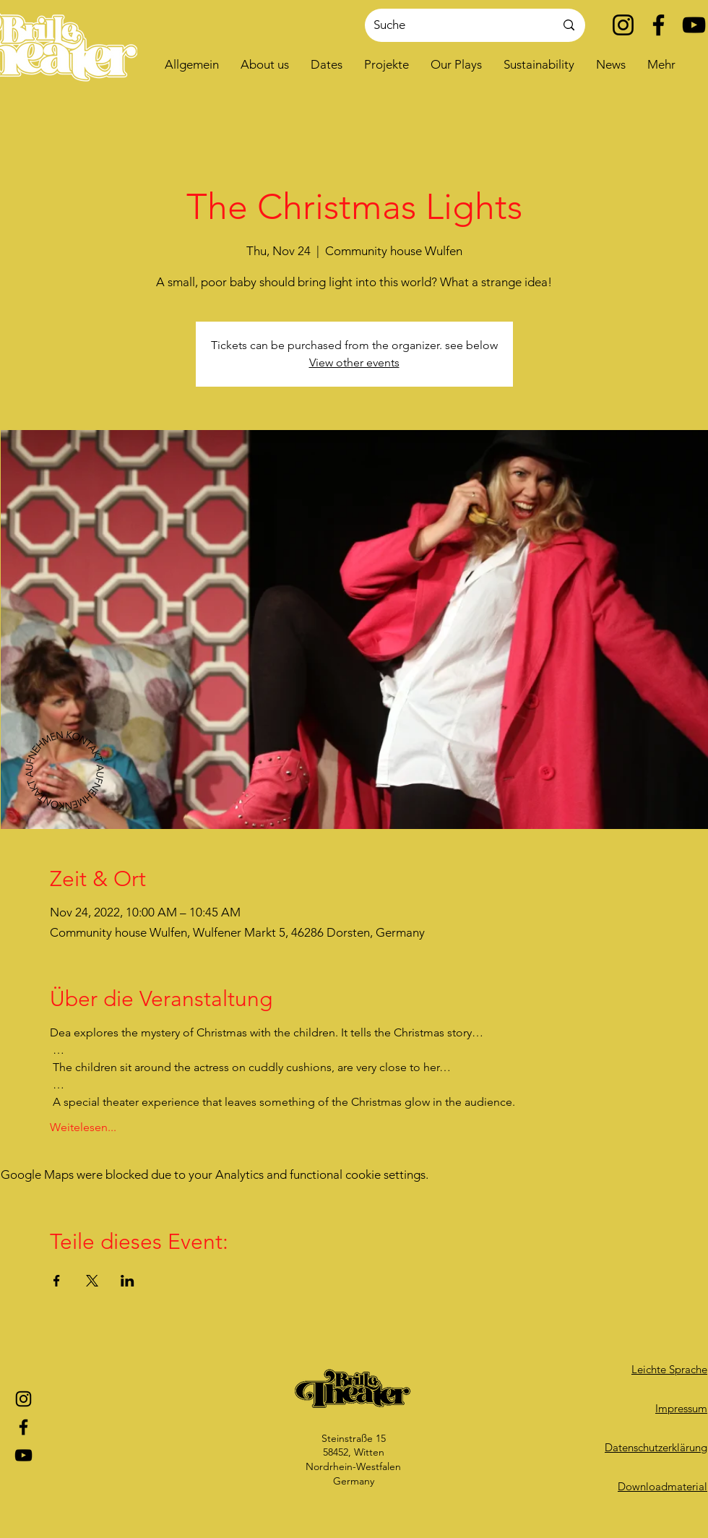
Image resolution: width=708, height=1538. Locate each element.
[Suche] (453, 25)
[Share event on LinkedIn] (127, 1280)
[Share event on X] (92, 1280)
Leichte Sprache (669, 1369)
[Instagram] (623, 25)
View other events (354, 362)
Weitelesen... (83, 1127)
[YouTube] (694, 25)
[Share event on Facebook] (57, 1280)
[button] (265, 64)
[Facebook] (658, 25)
